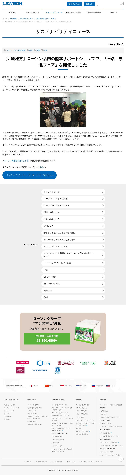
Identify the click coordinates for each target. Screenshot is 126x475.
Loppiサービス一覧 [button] (58, 399)
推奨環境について (41, 461)
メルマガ (28, 461)
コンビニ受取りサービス (59, 405)
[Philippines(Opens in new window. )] (97, 386)
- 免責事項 (103, 414)
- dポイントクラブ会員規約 (109, 442)
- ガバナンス (80, 417)
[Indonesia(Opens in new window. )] (66, 386)
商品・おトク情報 (9, 405)
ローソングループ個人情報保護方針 (111, 405)
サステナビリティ (53, 12)
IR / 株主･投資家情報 (82, 405)
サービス (7, 413)
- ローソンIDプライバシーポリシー (111, 426)
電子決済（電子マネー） (35, 424)
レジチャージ (31, 411)
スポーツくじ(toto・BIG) (60, 412)
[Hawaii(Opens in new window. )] (112, 386)
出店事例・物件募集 (93, 12)
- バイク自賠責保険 (58, 439)
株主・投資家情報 (32, 12)
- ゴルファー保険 (57, 446)
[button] (61, 12)
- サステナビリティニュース (85, 420)
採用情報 (113, 12)
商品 (30, 50)
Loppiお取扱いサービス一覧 (61, 415)
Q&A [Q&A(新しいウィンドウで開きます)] (46, 297)
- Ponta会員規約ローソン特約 (109, 436)
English (90, 4)
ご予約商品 (7, 416)
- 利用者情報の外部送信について (110, 417)
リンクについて (57, 461)
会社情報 (13, 19)
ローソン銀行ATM (33, 405)
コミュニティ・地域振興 (15, 50)
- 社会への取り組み (82, 414)
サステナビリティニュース (46, 19)
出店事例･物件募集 (82, 434)
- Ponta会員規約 (106, 433)
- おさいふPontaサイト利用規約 (110, 455)
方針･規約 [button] (103, 399)
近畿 (45, 50)
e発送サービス (32, 421)
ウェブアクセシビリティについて (91, 461)
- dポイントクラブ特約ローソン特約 (111, 445)
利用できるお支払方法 (34, 408)
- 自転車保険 (56, 443)
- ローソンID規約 (105, 423)
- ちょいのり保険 (57, 436)
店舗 (38, 50)
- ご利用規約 (104, 411)
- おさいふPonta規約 (106, 452)
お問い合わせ (75, 4)
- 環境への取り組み (82, 411)
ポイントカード (9, 411)
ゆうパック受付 (32, 413)
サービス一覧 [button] (31, 399)
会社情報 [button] (78, 399)
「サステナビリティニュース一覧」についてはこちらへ (29, 175)
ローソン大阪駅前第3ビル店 (16, 161)
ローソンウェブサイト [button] (11, 399)
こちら (41, 167)
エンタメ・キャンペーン (12, 408)
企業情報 (12, 12)
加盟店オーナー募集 (73, 12)
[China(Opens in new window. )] (51, 386)
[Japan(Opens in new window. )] (36, 386)
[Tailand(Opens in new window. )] (82, 386)
